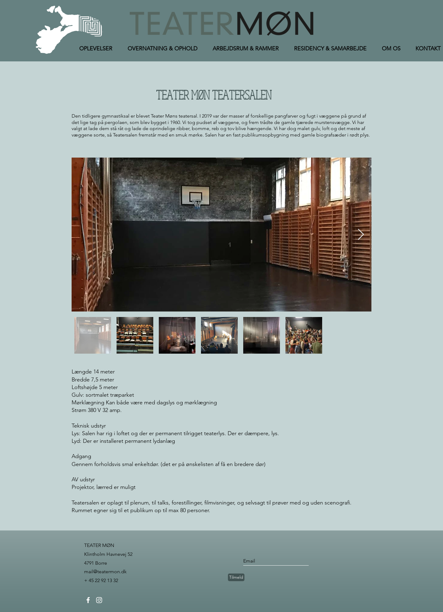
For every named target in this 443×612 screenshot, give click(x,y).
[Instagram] (99, 600)
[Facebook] (88, 600)
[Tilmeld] (236, 577)
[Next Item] (360, 235)
